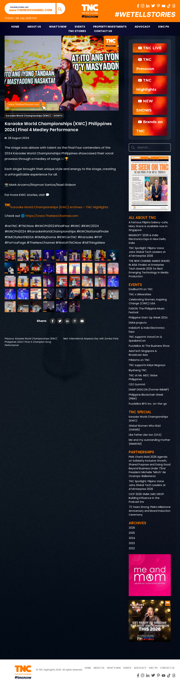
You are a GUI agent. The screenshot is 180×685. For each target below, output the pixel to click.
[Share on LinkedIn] (67, 321)
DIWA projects (138, 322)
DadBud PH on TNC (141, 289)
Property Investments (110, 26)
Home (15, 26)
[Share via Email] (82, 321)
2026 (132, 528)
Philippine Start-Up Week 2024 (148, 317)
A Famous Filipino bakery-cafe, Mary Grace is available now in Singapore (148, 226)
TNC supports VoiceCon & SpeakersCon (145, 338)
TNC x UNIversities (140, 294)
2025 (132, 533)
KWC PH (163, 26)
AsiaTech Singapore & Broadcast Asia (143, 353)
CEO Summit (137, 384)
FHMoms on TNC (139, 360)
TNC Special (140, 412)
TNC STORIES (77, 31)
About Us (34, 26)
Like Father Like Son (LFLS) (145, 435)
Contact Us (103, 31)
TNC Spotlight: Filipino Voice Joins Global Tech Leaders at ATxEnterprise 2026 (147, 252)
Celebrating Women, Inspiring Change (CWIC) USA (148, 301)
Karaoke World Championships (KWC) (28, 115)
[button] (56, 207)
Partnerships (141, 452)
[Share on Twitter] (60, 321)
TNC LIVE (150, 48)
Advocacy (142, 26)
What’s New (58, 26)
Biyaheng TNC (138, 370)
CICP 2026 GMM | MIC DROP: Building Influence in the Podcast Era (146, 498)
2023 (132, 543)
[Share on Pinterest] (75, 321)
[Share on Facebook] (53, 321)
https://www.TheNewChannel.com (51, 216)
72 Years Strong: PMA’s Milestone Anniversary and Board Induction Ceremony (150, 511)
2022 (132, 548)
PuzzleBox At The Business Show (149, 346)
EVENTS (58, 115)
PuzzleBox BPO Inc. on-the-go (148, 404)
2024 (132, 538)
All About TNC (142, 217)
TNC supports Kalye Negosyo (147, 365)
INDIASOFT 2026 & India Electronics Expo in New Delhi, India (147, 239)
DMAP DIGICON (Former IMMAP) (149, 389)
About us (99, 667)
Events (80, 26)
